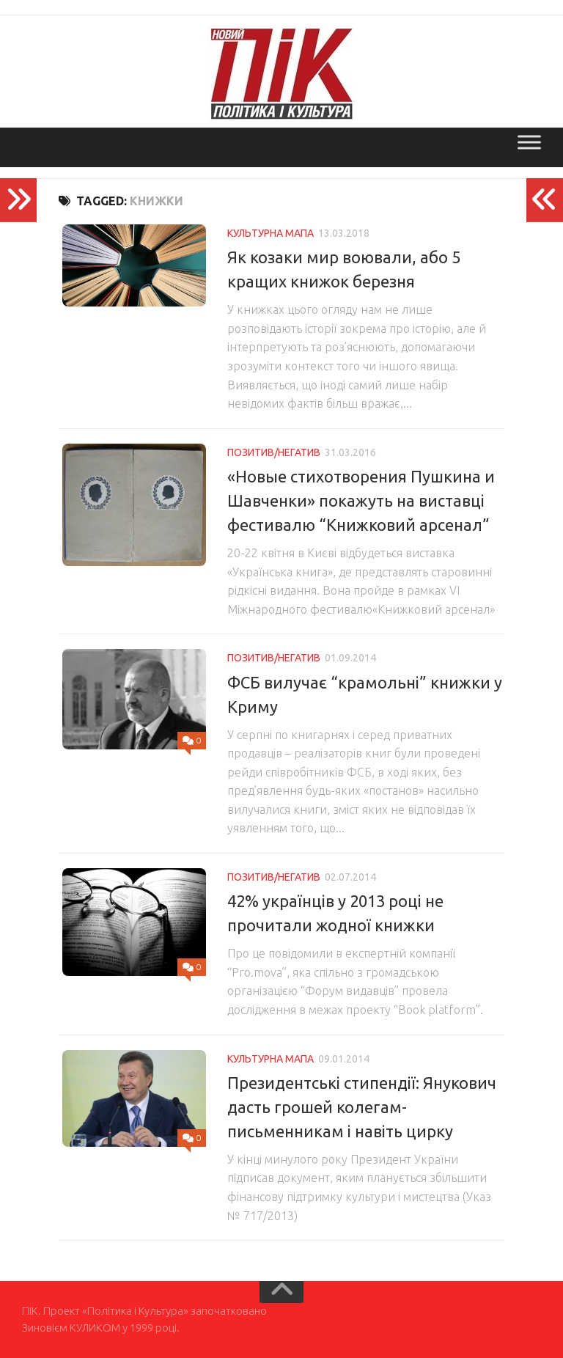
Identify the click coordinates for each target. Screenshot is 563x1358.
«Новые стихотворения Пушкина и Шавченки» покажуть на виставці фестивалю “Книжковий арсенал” (361, 500)
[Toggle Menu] (529, 142)
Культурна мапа (270, 233)
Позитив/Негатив (273, 452)
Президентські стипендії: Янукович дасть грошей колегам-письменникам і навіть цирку (361, 1106)
